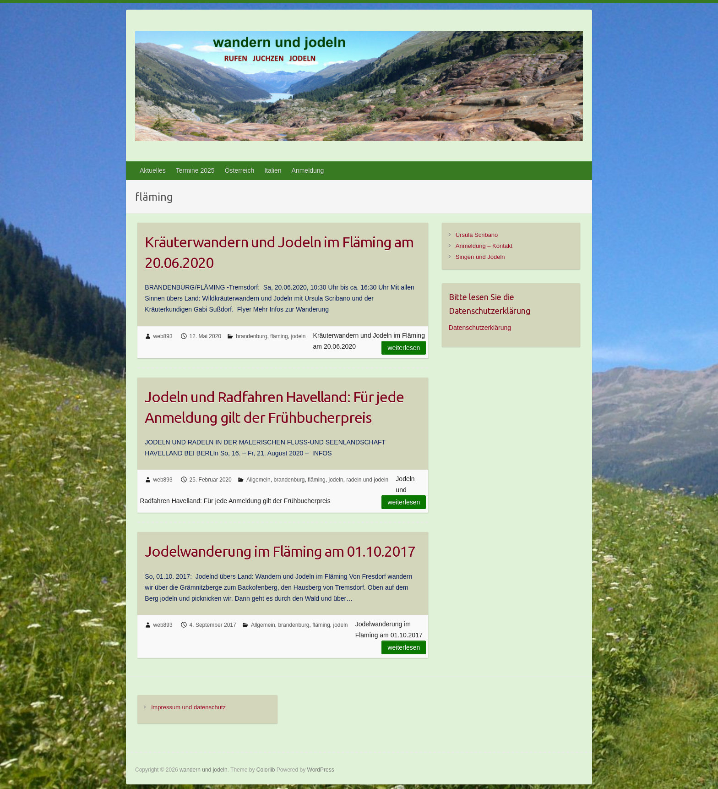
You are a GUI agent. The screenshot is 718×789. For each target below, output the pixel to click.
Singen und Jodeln (480, 256)
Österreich (240, 170)
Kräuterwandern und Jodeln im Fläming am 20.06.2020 (279, 252)
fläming (279, 336)
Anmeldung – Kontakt (484, 245)
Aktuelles (153, 170)
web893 (163, 336)
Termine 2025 (195, 170)
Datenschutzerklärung (480, 327)
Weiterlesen (403, 347)
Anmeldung (308, 170)
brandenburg (251, 336)
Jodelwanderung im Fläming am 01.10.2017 (280, 551)
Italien (272, 170)
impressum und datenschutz (188, 707)
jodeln (298, 336)
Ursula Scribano (477, 234)
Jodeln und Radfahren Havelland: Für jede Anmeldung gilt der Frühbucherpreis (274, 407)
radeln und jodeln (367, 480)
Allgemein (258, 480)
